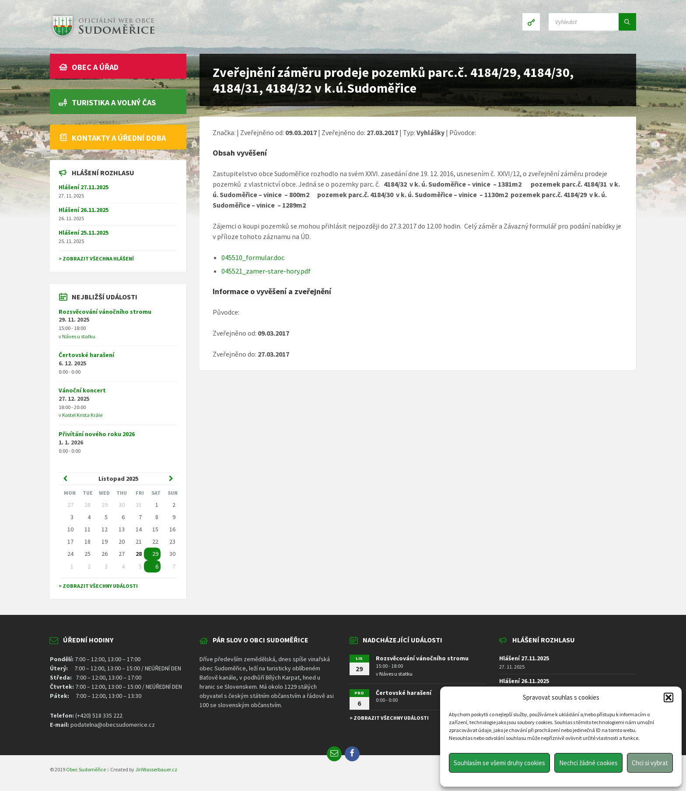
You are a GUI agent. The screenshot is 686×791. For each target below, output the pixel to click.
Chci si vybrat (650, 763)
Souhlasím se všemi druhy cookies (499, 763)
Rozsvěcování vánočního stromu (105, 312)
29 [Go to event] (155, 554)
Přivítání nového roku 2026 (97, 434)
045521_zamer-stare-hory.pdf (266, 271)
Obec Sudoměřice (86, 769)
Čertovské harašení (86, 355)
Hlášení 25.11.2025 (83, 232)
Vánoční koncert (82, 390)
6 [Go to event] (156, 566)
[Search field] (592, 22)
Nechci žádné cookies (588, 763)
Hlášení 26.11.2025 (83, 210)
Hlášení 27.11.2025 (83, 187)
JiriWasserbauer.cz (156, 769)
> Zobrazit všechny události (98, 586)
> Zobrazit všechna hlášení (96, 258)
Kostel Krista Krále (82, 415)
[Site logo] (102, 36)
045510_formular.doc (252, 257)
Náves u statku (78, 336)
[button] (668, 697)
